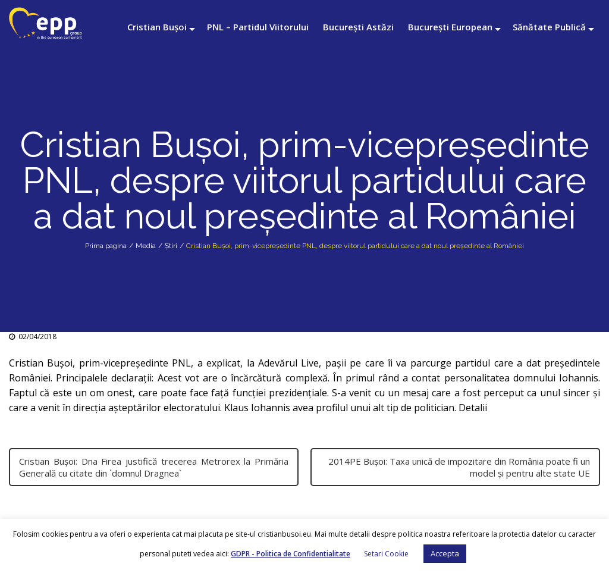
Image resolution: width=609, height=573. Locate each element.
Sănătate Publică (549, 27)
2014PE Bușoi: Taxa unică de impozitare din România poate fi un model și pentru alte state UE (459, 467)
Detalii (474, 407)
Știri (171, 246)
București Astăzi (358, 27)
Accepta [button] (445, 553)
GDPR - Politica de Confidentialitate (290, 554)
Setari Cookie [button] (386, 554)
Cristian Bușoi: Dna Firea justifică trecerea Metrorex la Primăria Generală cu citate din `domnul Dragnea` (153, 467)
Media (146, 246)
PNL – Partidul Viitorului (258, 27)
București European (450, 27)
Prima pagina (106, 246)
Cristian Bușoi (157, 27)
